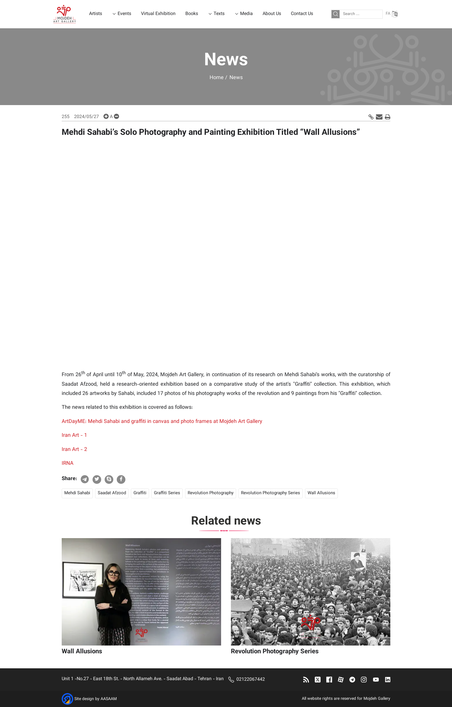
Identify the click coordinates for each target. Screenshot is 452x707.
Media (246, 14)
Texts (219, 14)
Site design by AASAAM (95, 699)
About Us (272, 14)
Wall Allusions (321, 493)
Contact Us (302, 14)
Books (191, 14)
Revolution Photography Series (270, 493)
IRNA (68, 464)
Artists (95, 14)
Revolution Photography (210, 493)
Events (124, 14)
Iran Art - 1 (74, 436)
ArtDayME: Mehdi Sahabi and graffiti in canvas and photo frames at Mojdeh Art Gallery (162, 422)
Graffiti (139, 493)
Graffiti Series (167, 493)
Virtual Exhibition (158, 14)
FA (392, 14)
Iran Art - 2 (74, 450)
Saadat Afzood (112, 493)
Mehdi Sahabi (77, 493)
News (236, 78)
